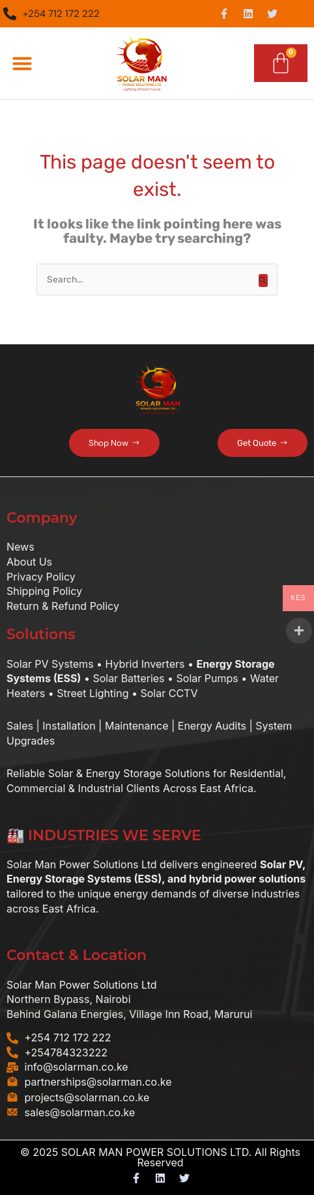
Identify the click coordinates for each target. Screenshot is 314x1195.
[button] (22, 63)
